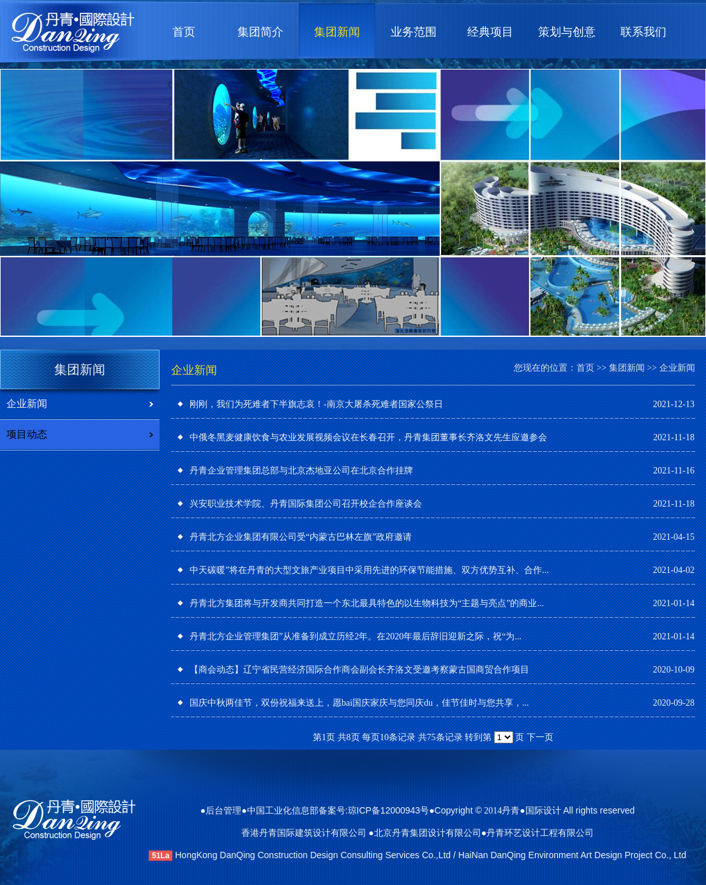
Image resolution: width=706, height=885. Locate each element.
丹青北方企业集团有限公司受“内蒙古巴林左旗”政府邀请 (301, 537)
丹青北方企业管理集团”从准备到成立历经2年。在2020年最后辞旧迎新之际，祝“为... (356, 636)
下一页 (540, 737)
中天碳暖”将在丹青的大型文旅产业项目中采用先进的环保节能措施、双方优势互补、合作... (369, 570)
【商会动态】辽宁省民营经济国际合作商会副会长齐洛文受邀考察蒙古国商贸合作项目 (359, 669)
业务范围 (414, 32)
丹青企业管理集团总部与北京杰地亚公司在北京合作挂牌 (301, 470)
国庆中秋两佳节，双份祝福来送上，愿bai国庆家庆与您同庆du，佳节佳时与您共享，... (359, 703)
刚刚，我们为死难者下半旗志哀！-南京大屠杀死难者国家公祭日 (316, 404)
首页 (183, 32)
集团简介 (260, 32)
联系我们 (643, 32)
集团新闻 (337, 32)
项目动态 (26, 434)
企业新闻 (26, 403)
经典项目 (490, 32)
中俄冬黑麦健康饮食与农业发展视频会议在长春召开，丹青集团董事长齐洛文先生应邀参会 (368, 437)
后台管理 (223, 810)
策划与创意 (567, 32)
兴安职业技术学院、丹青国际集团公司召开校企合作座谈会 (306, 504)
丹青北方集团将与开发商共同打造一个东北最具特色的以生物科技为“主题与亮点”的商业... (367, 603)
